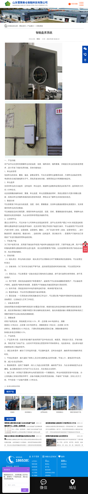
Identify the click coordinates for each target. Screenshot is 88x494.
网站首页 (22, 26)
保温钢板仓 (28, 412)
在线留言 (64, 467)
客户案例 (34, 475)
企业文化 (34, 470)
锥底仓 (47, 464)
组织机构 (34, 467)
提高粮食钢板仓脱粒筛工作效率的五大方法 (61, 423)
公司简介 (34, 461)
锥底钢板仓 (59, 412)
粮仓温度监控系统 (14, 386)
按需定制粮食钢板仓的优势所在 (57, 436)
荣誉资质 (34, 464)
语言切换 (74, 4)
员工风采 (34, 472)
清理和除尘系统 (50, 472)
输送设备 (48, 470)
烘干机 (47, 467)
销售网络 (64, 464)
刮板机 (12, 412)
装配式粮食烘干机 (75, 412)
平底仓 (47, 461)
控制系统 (39, 26)
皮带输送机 (44, 412)
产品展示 (30, 26)
